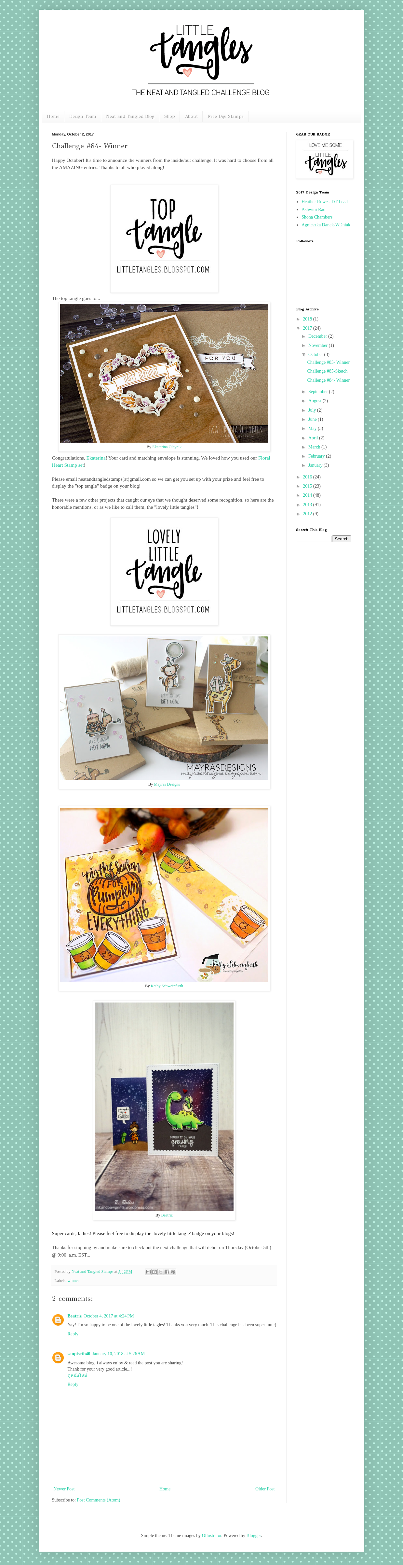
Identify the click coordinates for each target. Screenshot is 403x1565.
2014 (308, 495)
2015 (308, 486)
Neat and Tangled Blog (130, 116)
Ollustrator (212, 1535)
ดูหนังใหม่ (77, 1375)
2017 (308, 328)
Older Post (265, 1489)
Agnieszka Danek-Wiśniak (326, 224)
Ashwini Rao (314, 209)
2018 (308, 319)
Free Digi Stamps (226, 116)
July (312, 410)
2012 (308, 513)
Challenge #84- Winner (328, 380)
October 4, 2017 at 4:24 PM (109, 1316)
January (316, 465)
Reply (73, 1333)
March (314, 447)
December (318, 336)
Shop (169, 116)
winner (73, 1280)
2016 (308, 477)
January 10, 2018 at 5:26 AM (118, 1353)
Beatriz (167, 1215)
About (191, 116)
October (316, 354)
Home (53, 116)
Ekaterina (96, 458)
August (315, 400)
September (318, 391)
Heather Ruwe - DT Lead (325, 201)
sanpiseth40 (79, 1353)
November (318, 345)
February (317, 456)
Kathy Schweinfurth (167, 986)
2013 (308, 504)
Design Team (82, 116)
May (313, 428)
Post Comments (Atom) (98, 1500)
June (313, 419)
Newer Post (64, 1489)
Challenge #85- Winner (328, 362)
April (313, 437)
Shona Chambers (317, 217)
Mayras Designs (167, 784)
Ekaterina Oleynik (166, 447)
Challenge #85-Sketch (327, 371)
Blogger (254, 1535)
